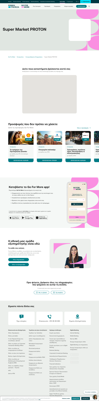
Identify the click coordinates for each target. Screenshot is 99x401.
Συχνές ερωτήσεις (55, 333)
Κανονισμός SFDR (54, 386)
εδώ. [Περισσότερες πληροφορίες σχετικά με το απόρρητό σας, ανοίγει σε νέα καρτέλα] (39, 399)
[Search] (89, 6)
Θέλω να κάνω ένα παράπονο (16, 353)
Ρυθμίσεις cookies (66, 398)
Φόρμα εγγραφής (68, 6)
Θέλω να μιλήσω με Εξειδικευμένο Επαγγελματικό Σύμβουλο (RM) (16, 360)
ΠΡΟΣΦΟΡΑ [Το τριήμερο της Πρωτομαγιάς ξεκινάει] (13, 147)
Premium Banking (17, 1)
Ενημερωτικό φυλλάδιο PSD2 (37, 357)
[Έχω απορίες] (21, 318)
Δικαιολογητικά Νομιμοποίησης (58, 356)
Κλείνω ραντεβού (13, 335)
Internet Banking (74, 333)
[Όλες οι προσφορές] (84, 127)
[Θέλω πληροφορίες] (18, 259)
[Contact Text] (49, 318)
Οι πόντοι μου (81, 6)
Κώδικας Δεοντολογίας (35, 360)
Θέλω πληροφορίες (13, 333)
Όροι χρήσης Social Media (57, 376)
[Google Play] (28, 216)
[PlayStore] (75, 358)
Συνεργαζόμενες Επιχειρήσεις (34, 57)
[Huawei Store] (75, 362)
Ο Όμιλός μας (70, 1)
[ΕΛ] (77, 1)
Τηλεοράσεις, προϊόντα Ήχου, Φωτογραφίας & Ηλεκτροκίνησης (76, 151)
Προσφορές (47, 6)
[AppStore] (75, 354)
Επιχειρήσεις (57, 6)
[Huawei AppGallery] (42, 216)
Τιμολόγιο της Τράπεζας (35, 333)
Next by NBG (73, 338)
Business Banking (35, 1)
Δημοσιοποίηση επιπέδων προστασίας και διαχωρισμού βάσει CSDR (58, 381)
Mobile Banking (74, 335)
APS (9, 370)
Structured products (34, 348)
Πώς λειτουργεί (36, 6)
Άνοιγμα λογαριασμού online (78, 341)
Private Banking (25, 1)
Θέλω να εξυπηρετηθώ (18, 264)
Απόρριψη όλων (75, 398)
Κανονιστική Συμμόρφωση (57, 335)
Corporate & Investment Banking (47, 1)
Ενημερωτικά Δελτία (34, 351)
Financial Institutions (55, 364)
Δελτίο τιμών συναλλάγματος (37, 335)
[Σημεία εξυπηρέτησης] (77, 318)
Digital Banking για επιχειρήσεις (79, 344)
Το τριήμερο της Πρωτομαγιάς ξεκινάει (18, 150)
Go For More (62, 1)
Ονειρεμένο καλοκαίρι (47, 150)
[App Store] (15, 216)
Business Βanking (54, 350)
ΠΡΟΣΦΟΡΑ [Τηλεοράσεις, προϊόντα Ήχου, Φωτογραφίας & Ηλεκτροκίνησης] (70, 147)
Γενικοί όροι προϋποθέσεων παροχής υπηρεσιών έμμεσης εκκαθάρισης (58, 340)
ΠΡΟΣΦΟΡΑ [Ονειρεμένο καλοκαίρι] (41, 147)
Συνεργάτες (20, 57)
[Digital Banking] (85, 1)
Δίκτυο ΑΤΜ (11, 373)
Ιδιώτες (9, 1)
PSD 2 (30, 354)
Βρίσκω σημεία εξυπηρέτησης (16, 356)
